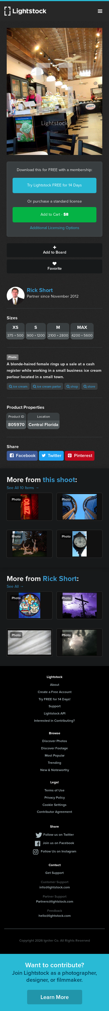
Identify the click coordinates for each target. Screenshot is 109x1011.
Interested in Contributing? (54, 720)
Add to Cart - (54, 214)
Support (55, 706)
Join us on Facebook (58, 842)
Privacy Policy (54, 797)
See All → (15, 586)
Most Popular (55, 755)
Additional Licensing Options (54, 228)
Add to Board (54, 250)
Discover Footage (54, 748)
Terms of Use (54, 790)
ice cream (18, 386)
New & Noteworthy (54, 769)
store (89, 386)
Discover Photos (54, 740)
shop (72, 386)
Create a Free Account (55, 691)
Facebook (22, 455)
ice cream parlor (47, 386)
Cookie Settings (54, 804)
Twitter (51, 455)
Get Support (54, 872)
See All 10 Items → (23, 488)
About (54, 684)
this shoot (59, 479)
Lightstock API (54, 713)
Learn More (55, 997)
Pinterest (79, 455)
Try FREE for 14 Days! (54, 699)
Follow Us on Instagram (58, 851)
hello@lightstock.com (55, 915)
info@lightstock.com (54, 887)
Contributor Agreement (54, 811)
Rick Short (40, 290)
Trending (54, 762)
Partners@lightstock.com (54, 901)
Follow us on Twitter (58, 834)
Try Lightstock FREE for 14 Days (54, 185)
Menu (100, 11)
